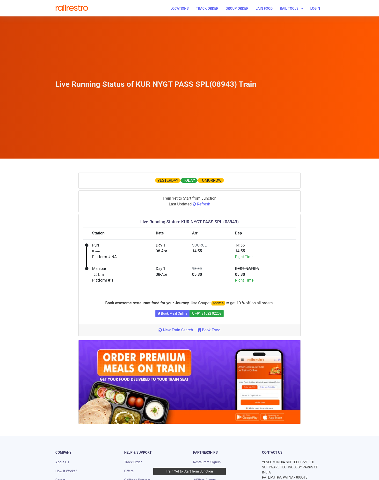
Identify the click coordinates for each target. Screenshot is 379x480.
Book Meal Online (172, 313)
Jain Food (264, 8)
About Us (62, 462)
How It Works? (66, 471)
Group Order (237, 8)
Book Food (209, 330)
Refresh (201, 204)
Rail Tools (289, 8)
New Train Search (176, 330)
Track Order (207, 8)
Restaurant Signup (207, 462)
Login (315, 8)
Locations (179, 8)
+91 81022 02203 (207, 313)
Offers (129, 471)
